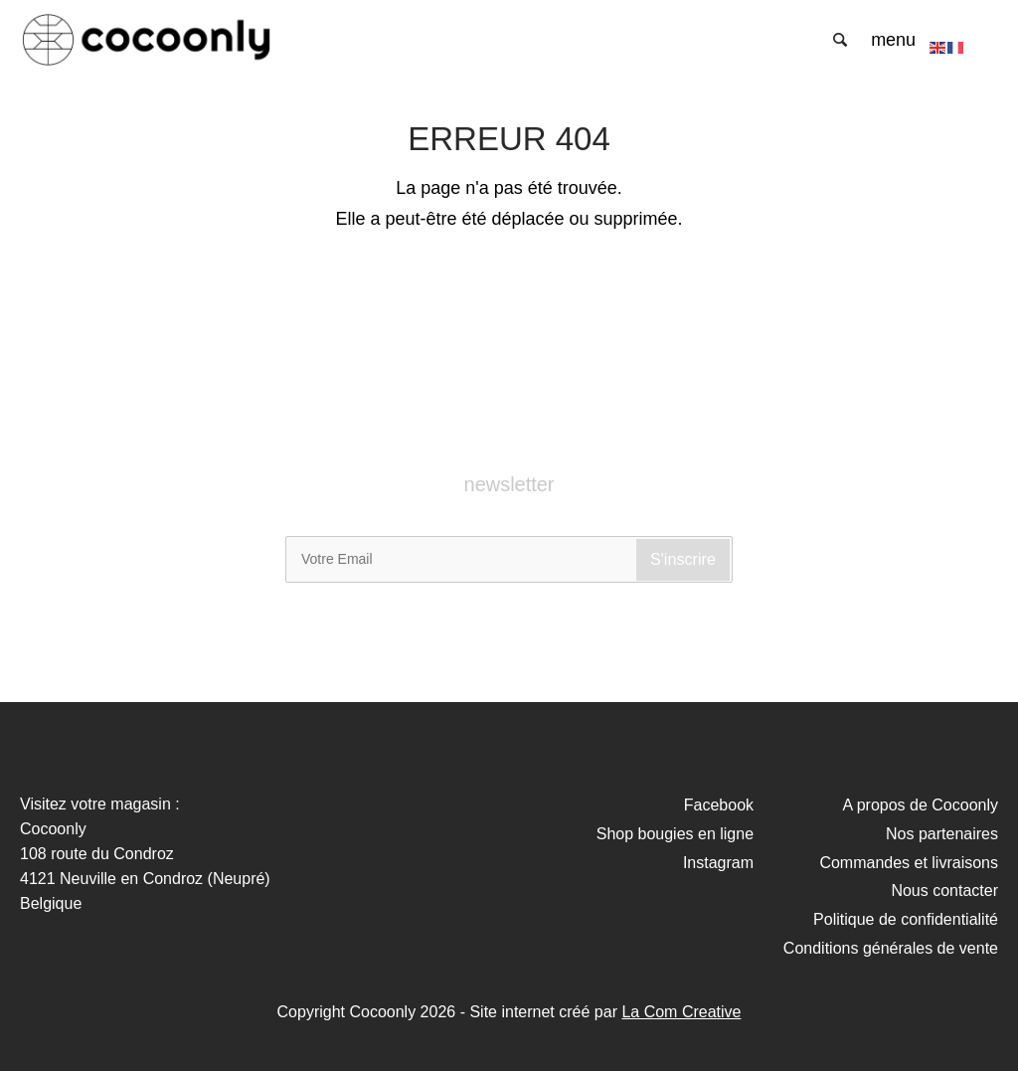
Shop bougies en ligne (675, 833)
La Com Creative (681, 1011)
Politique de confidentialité (905, 919)
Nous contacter (944, 890)
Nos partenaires (942, 833)
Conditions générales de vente (890, 948)
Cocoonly (146, 40)
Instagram (718, 862)
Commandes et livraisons (908, 862)
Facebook (719, 805)
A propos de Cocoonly (920, 805)
